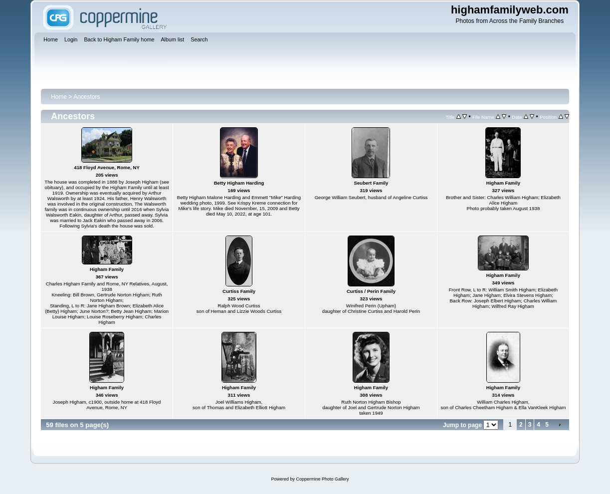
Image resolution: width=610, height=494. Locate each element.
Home (59, 96)
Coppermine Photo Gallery (322, 479)
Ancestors (86, 96)
